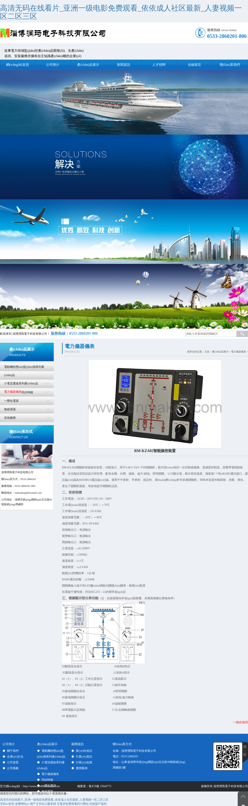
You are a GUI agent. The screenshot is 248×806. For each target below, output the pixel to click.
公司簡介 (52, 64)
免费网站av (22, 803)
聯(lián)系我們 (230, 64)
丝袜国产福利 (98, 803)
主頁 (206, 351)
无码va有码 (7, 803)
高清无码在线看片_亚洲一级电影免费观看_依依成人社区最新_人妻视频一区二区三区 (121, 12)
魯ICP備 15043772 (101, 786)
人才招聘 (159, 64)
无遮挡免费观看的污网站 (73, 803)
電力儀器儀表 (238, 351)
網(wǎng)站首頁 (17, 64)
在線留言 (194, 64)
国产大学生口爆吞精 (43, 803)
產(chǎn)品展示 (88, 64)
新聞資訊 (123, 64)
